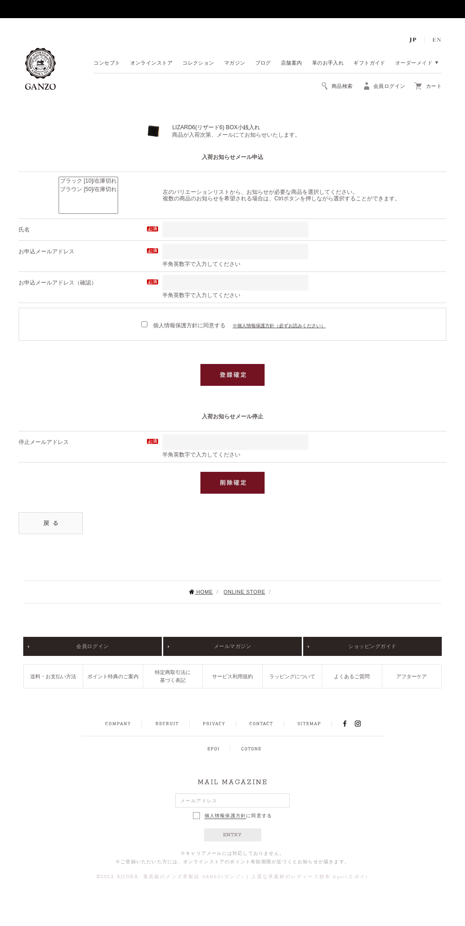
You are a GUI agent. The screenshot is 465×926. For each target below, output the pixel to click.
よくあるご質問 (352, 676)
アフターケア (411, 676)
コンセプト (106, 63)
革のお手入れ (328, 63)
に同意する (232, 815)
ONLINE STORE (245, 592)
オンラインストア (151, 63)
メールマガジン (233, 646)
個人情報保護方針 (225, 816)
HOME (201, 592)
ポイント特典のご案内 (113, 676)
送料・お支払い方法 (53, 676)
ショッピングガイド (372, 646)
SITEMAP (309, 723)
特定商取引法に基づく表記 (173, 676)
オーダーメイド (413, 63)
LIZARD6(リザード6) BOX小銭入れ (216, 127)
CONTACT (261, 723)
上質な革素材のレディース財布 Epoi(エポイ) (309, 877)
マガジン (235, 63)
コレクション (198, 63)
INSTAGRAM (363, 723)
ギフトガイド (369, 63)
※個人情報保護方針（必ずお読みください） (279, 325)
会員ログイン (92, 646)
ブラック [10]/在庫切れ (88, 181)
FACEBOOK (344, 723)
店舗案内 (291, 63)
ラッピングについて (292, 676)
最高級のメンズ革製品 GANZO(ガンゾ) (193, 877)
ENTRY (232, 835)
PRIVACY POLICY (214, 723)
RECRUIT (167, 723)
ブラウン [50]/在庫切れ (88, 189)
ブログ (263, 63)
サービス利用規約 (232, 676)
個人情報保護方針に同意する (183, 325)
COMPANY (118, 723)
